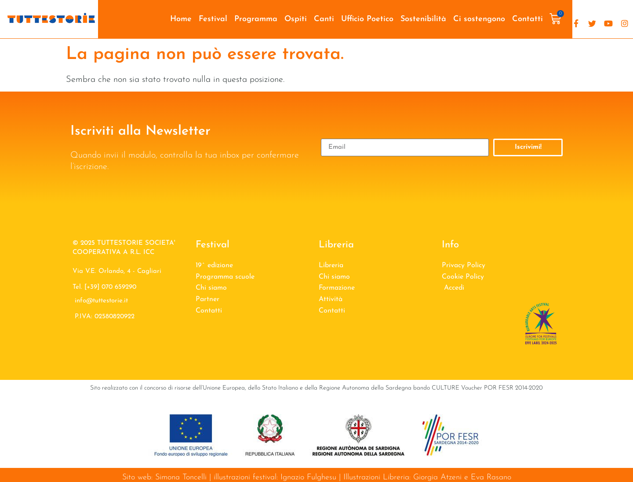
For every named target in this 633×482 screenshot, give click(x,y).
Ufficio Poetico (367, 19)
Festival (213, 19)
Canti (324, 19)
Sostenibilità (423, 19)
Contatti (527, 19)
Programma (255, 19)
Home (181, 19)
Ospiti (295, 19)
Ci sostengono (479, 19)
